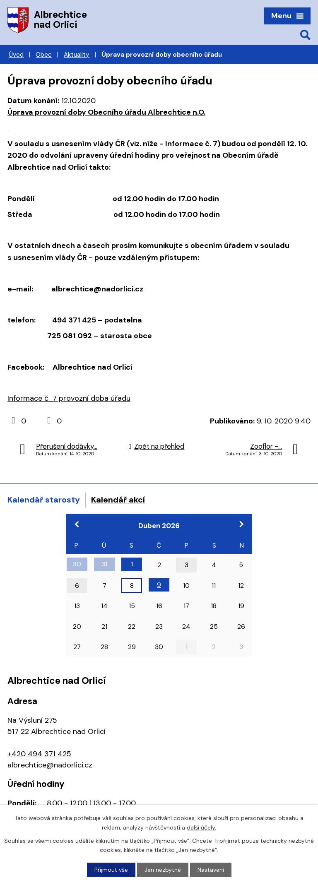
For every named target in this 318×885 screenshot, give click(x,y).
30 (77, 564)
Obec (44, 55)
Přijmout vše (111, 869)
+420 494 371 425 (39, 754)
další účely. (201, 827)
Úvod (16, 55)
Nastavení (211, 869)
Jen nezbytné (163, 869)
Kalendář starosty (43, 499)
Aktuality (76, 55)
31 (104, 564)
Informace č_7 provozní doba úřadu (68, 398)
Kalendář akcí (118, 499)
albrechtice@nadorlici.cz (49, 765)
